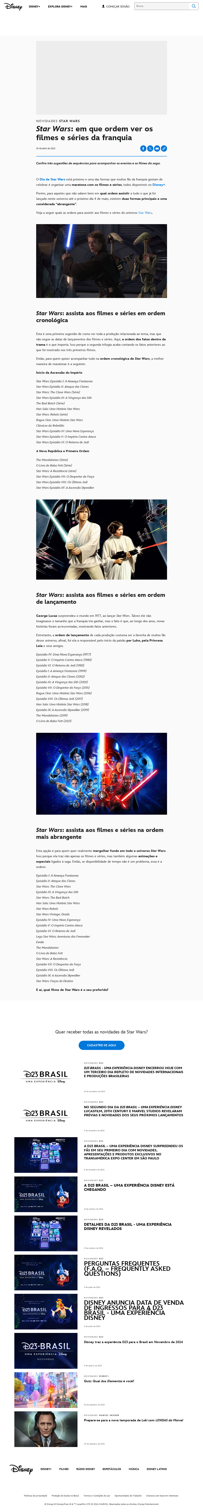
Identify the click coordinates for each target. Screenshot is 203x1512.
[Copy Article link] (164, 148)
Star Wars (145, 213)
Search (194, 6)
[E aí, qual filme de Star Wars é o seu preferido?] (101, 990)
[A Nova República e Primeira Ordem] (101, 451)
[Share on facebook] (143, 148)
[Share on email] (157, 148)
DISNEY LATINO (157, 1469)
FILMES (64, 1469)
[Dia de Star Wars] (52, 179)
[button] (119, 6)
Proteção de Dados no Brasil (65, 1495)
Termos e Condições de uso (97, 1495)
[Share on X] (150, 148)
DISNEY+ (46, 1469)
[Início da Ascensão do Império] (101, 372)
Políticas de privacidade (35, 1495)
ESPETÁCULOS (112, 1469)
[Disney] (13, 7)
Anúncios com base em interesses (162, 1495)
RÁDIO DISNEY (85, 1469)
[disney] (21, 1470)
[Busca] (161, 6)
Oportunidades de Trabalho (128, 1495)
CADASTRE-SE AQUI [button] (101, 1045)
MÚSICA (134, 1469)
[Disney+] (158, 185)
